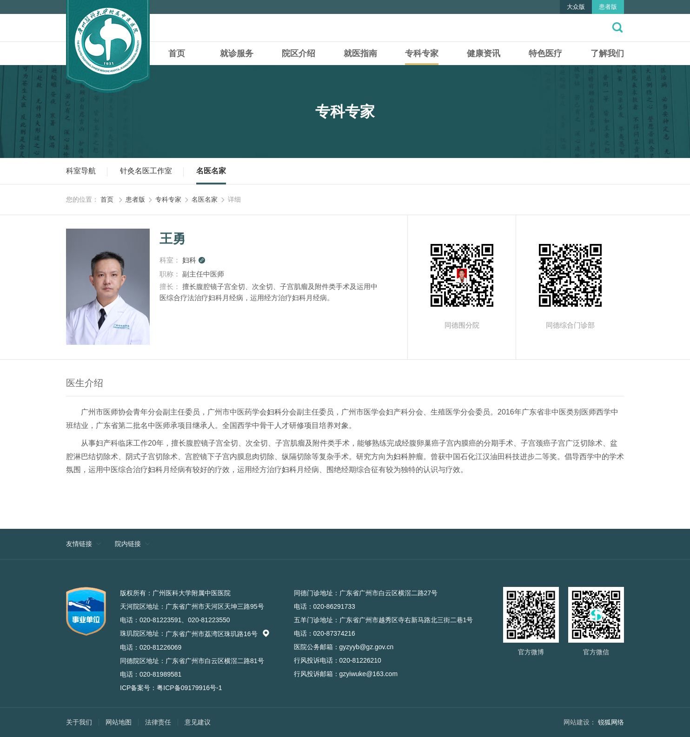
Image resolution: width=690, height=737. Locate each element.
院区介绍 (298, 53)
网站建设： (580, 722)
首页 (176, 53)
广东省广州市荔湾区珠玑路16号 (218, 634)
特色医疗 (545, 53)
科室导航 (81, 171)
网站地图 (119, 722)
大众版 (576, 6)
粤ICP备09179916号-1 (189, 687)
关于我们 (79, 722)
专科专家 (421, 53)
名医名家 (211, 171)
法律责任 (158, 722)
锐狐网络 (611, 722)
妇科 (194, 260)
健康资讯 (483, 53)
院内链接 (128, 543)
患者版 (608, 6)
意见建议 (198, 722)
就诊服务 (236, 53)
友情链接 (79, 543)
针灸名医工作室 (146, 171)
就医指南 (360, 53)
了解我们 (607, 53)
